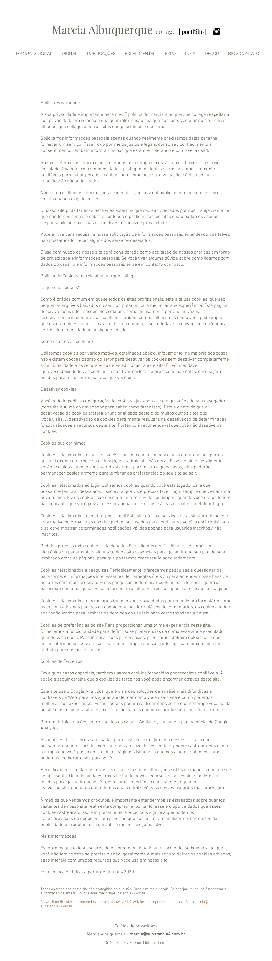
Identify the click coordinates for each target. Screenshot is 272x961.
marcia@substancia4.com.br (122, 893)
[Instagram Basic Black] (216, 31)
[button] (170, 53)
